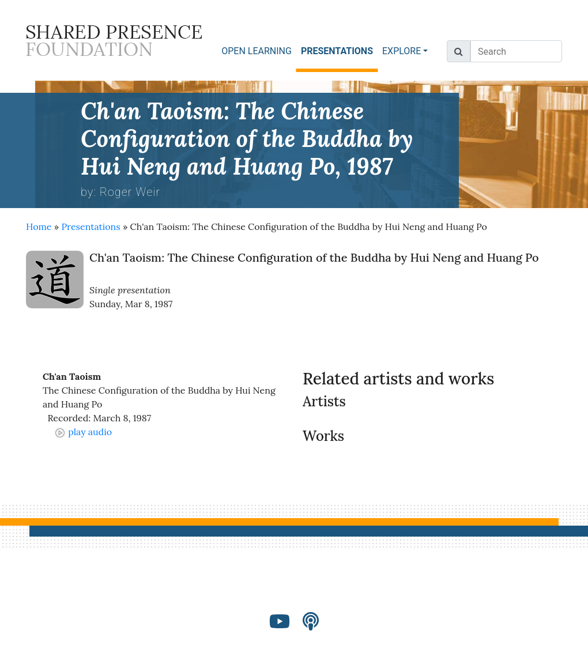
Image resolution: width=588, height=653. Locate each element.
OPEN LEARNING (256, 51)
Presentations (90, 226)
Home (38, 226)
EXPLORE (401, 51)
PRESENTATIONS (339, 50)
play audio (83, 431)
